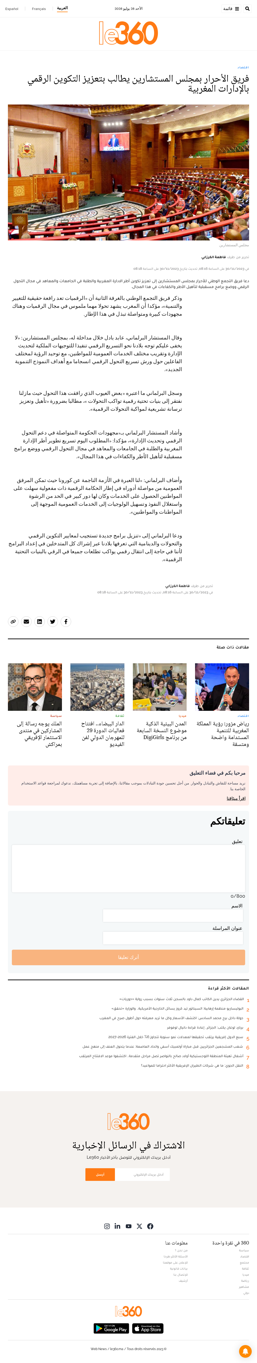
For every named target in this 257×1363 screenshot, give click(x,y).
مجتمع (244, 1262)
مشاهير (244, 1287)
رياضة (245, 1280)
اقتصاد (243, 67)
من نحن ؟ (181, 1250)
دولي (246, 1293)
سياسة (244, 1250)
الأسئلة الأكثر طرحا (176, 1256)
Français (39, 9)
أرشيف (183, 1280)
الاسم (237, 905)
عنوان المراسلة (227, 928)
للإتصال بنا (180, 1274)
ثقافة (245, 1268)
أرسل (100, 1174)
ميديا (246, 1274)
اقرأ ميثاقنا (236, 798)
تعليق (237, 841)
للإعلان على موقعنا (175, 1262)
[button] (245, 1351)
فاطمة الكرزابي (213, 257)
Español (11, 9)
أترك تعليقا (128, 957)
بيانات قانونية (179, 1268)
